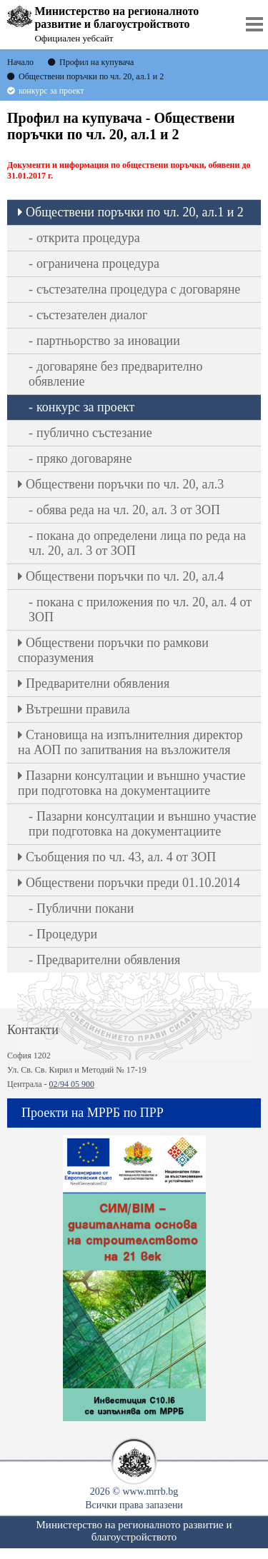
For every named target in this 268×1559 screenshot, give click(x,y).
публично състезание (94, 433)
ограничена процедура (97, 263)
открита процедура (88, 238)
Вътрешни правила (78, 709)
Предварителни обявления (97, 683)
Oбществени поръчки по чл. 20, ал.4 (125, 576)
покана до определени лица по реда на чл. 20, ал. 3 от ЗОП (137, 543)
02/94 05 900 (71, 1084)
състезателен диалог (91, 315)
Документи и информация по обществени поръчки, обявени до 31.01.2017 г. (128, 170)
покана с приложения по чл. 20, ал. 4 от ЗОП (140, 609)
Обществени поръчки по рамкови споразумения (113, 650)
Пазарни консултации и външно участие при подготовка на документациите (131, 783)
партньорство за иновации (108, 341)
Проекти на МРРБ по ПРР (92, 1113)
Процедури (66, 934)
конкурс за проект (85, 407)
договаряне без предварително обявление (115, 374)
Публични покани (85, 908)
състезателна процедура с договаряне (138, 289)
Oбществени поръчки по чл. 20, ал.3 (125, 484)
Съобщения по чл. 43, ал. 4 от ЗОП (121, 857)
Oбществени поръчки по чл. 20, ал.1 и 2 (135, 212)
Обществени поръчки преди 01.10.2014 (133, 883)
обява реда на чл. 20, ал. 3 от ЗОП (128, 510)
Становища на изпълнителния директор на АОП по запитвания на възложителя (130, 742)
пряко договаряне (84, 458)
